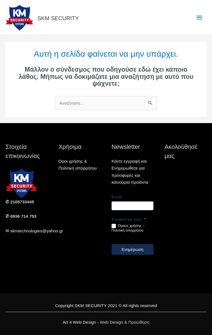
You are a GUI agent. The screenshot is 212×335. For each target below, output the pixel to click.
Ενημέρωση (132, 249)
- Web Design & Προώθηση (106, 322)
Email (117, 196)
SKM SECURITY (58, 18)
